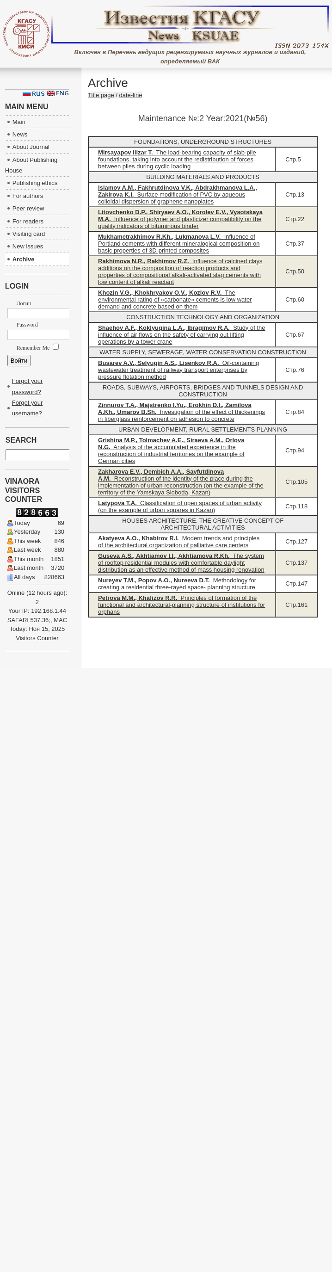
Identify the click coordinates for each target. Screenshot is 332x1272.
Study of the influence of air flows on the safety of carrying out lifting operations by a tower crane (181, 334)
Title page (101, 95)
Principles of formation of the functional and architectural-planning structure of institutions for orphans (181, 604)
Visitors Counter (37, 638)
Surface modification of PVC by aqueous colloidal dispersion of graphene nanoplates (177, 194)
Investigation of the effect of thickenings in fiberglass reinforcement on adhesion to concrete (181, 411)
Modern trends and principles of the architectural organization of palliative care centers (178, 542)
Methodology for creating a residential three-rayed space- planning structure (177, 584)
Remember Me (38, 348)
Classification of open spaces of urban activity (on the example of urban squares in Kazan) (180, 506)
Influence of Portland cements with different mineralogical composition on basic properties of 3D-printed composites (179, 243)
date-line (130, 95)
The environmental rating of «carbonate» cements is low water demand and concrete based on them (175, 299)
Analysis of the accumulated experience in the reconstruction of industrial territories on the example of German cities (171, 450)
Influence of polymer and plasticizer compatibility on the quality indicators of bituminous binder (180, 219)
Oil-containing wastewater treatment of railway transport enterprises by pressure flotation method (178, 369)
